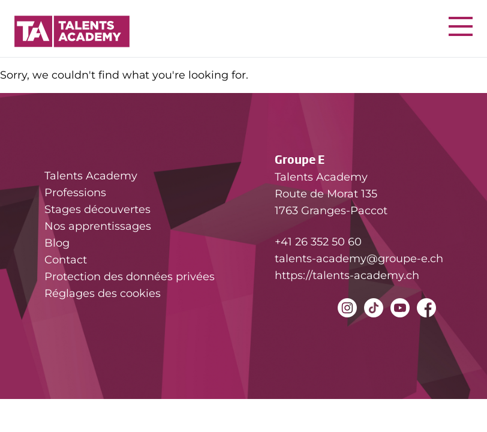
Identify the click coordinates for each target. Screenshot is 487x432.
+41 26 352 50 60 (318, 241)
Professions (75, 192)
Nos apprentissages (97, 226)
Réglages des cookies (102, 293)
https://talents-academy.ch (347, 275)
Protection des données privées (129, 276)
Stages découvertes (97, 209)
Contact (65, 259)
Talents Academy (90, 175)
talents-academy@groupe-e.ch (359, 258)
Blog (57, 243)
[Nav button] (461, 26)
